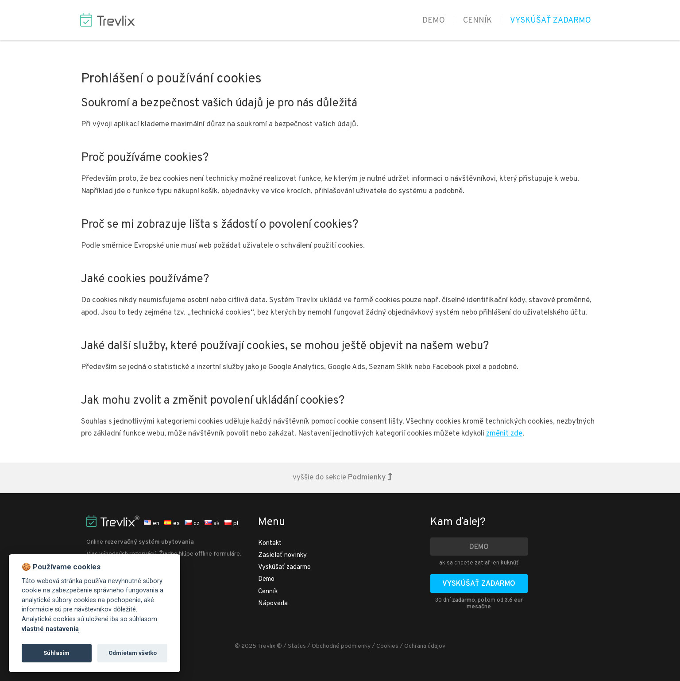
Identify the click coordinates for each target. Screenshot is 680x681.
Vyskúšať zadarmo (550, 21)
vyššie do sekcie (342, 478)
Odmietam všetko (132, 653)
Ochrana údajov (424, 646)
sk (212, 523)
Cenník (477, 21)
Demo (433, 21)
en (151, 523)
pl (231, 523)
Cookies (387, 646)
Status (297, 646)
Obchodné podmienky (341, 646)
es (172, 523)
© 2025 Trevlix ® (258, 646)
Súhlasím (56, 653)
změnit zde (504, 434)
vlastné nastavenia (50, 629)
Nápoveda (273, 603)
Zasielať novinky (282, 555)
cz (192, 523)
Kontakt (270, 543)
